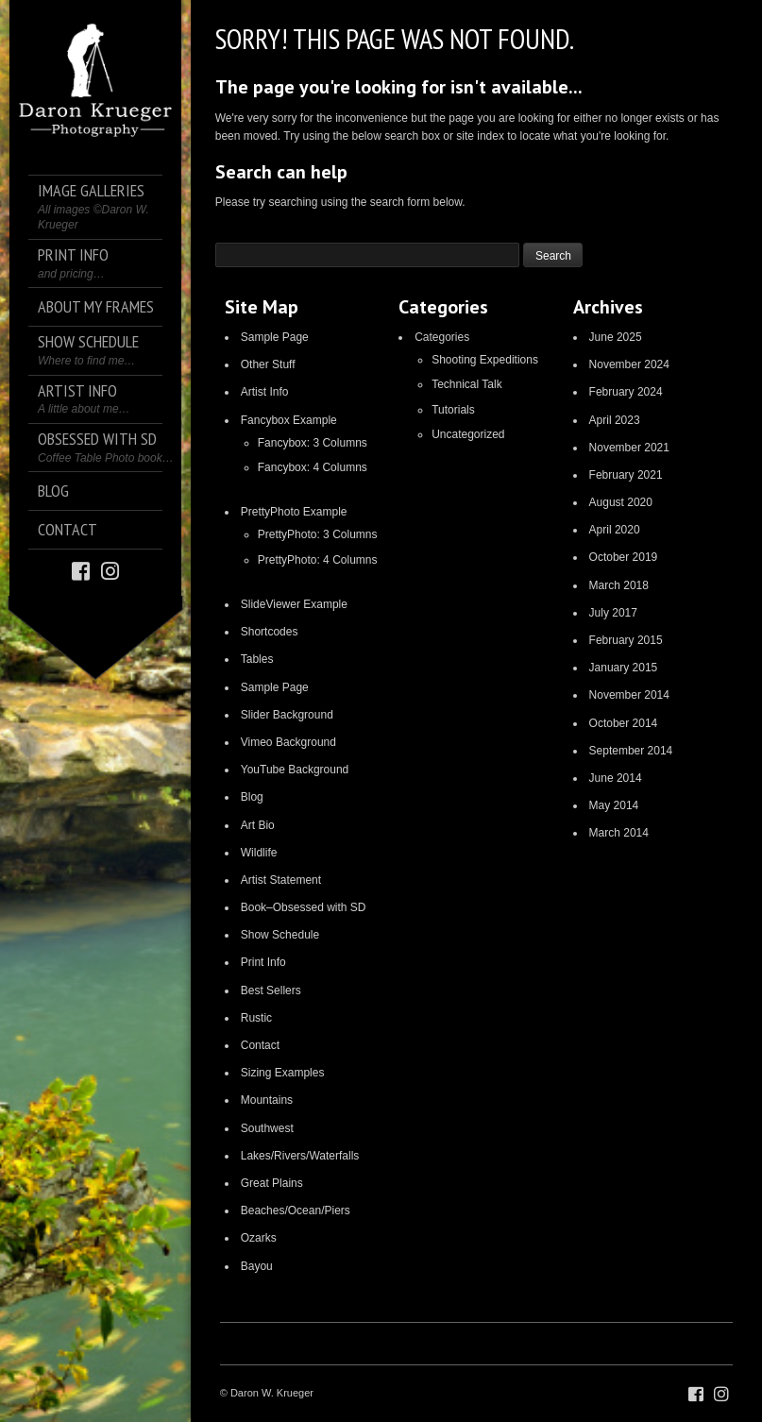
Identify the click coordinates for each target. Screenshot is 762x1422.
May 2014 (614, 805)
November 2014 (629, 695)
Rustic (256, 1017)
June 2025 (615, 337)
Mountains (267, 1100)
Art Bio (258, 825)
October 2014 (623, 723)
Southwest (267, 1128)
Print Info (263, 962)
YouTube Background (295, 769)
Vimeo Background (288, 742)
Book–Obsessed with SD (303, 907)
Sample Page (275, 337)
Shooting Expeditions (485, 359)
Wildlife (259, 852)
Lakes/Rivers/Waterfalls (300, 1155)
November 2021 (629, 447)
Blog (252, 797)
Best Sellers (271, 990)
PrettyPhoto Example (294, 511)
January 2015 (623, 667)
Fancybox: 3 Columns (312, 442)
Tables (257, 659)
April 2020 (614, 529)
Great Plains (272, 1183)
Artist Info (265, 391)
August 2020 (620, 502)
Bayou (257, 1266)
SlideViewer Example (294, 604)
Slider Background (287, 714)
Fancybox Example (289, 420)
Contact (260, 1045)
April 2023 (614, 420)
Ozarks (259, 1237)
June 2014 (615, 778)
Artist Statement (281, 880)
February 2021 (626, 475)
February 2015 (626, 640)
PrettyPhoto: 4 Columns (318, 560)
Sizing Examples (283, 1072)
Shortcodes (269, 631)
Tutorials (453, 409)
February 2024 (626, 391)
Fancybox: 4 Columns (312, 467)
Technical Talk (466, 384)
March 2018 (619, 585)
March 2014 (619, 832)
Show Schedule (280, 934)
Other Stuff (268, 364)
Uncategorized (468, 434)
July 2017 (613, 612)
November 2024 (629, 364)
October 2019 (623, 557)
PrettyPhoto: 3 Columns (318, 534)
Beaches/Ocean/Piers (295, 1210)
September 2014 (631, 750)
